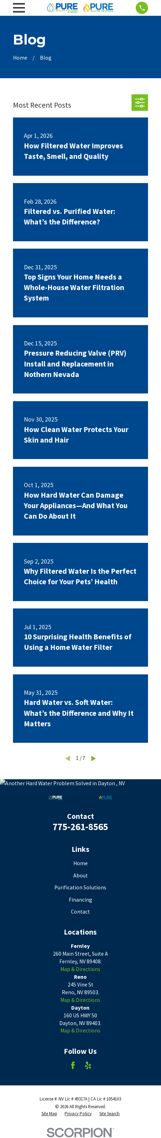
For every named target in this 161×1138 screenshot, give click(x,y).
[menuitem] (49, 1114)
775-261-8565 (80, 827)
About (80, 875)
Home (80, 863)
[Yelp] (88, 1065)
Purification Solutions (80, 887)
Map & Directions (80, 969)
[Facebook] (73, 1065)
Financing (80, 899)
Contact (80, 911)
